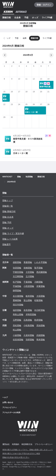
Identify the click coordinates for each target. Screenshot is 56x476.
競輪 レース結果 (10, 239)
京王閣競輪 (18, 276)
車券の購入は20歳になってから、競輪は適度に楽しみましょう (27, 450)
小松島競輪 (29, 325)
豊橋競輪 (17, 300)
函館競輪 (17, 262)
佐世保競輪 (18, 339)
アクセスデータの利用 (11, 413)
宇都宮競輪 (18, 272)
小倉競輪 (17, 335)
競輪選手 (6, 244)
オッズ (35, 17)
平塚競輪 (17, 286)
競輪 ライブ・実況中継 (13, 233)
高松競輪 (17, 325)
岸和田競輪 (31, 314)
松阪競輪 (38, 300)
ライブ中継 (47, 17)
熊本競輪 (40, 339)
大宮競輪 (30, 272)
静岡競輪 (17, 290)
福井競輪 (17, 310)
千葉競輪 (28, 282)
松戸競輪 (17, 282)
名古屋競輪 (18, 296)
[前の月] (4, 55)
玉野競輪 (17, 320)
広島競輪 (28, 320)
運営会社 (6, 444)
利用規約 (15, 444)
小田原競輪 (29, 286)
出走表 (17, 17)
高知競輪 (40, 325)
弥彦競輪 (17, 268)
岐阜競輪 (30, 296)
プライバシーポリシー (44, 444)
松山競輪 (17, 330)
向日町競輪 (39, 310)
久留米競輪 (29, 335)
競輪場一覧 (7, 206)
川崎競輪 (38, 282)
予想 (26, 17)
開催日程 (6, 17)
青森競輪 (28, 262)
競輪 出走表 (7, 217)
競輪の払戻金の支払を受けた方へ (15, 457)
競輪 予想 (6, 222)
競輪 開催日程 (9, 211)
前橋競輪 (28, 268)
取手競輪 (38, 268)
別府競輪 (30, 339)
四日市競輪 (18, 304)
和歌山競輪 (18, 314)
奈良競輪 (28, 310)
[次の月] (51, 55)
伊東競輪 (40, 286)
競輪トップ (7, 200)
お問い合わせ (7, 402)
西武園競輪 (41, 272)
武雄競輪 (40, 335)
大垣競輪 (40, 296)
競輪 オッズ (7, 228)
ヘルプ (5, 397)
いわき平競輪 (40, 262)
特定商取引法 (27, 444)
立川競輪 (30, 276)
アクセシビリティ (9, 407)
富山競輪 (28, 300)
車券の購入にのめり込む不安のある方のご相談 (21, 454)
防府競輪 (38, 320)
